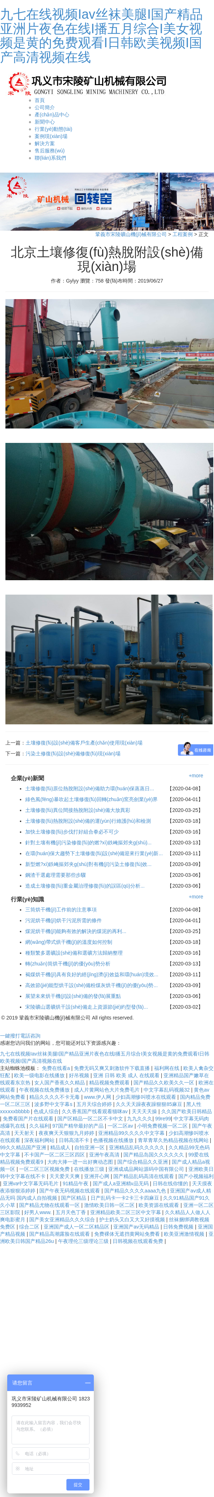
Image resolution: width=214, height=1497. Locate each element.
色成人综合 (46, 1111)
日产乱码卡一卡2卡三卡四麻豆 (126, 1198)
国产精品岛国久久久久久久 (154, 1155)
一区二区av (121, 1126)
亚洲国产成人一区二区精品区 (77, 1227)
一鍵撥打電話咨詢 (20, 1036)
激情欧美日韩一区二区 (110, 1205)
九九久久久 (139, 1118)
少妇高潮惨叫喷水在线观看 (146, 1097)
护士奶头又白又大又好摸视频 (132, 1219)
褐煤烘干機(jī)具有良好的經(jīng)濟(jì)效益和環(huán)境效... (91, 974)
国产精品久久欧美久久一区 (165, 1082)
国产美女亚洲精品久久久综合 (62, 1219)
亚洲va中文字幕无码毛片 (31, 1183)
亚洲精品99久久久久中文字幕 (132, 1133)
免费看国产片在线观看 (29, 1118)
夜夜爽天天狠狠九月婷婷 (67, 1133)
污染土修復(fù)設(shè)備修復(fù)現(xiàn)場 (73, 753)
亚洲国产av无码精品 (137, 1227)
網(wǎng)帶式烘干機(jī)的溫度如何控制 (68, 942)
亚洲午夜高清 (105, 1155)
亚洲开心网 (97, 1176)
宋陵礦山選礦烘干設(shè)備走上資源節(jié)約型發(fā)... (86, 1007)
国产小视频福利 (196, 1176)
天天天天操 (145, 1111)
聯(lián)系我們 (50, 158)
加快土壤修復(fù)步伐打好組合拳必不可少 (72, 832)
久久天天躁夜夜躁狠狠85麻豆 (149, 1104)
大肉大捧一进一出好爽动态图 (80, 1162)
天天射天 (25, 1133)
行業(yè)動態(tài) (53, 129)
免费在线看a (56, 1068)
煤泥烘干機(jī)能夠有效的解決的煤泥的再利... (75, 931)
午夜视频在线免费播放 (45, 1090)
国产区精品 (74, 1198)
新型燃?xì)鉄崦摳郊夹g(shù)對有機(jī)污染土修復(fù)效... (88, 864)
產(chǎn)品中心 (52, 114)
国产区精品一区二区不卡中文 (91, 1118)
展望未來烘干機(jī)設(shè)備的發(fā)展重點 (73, 996)
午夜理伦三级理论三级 (84, 1241)
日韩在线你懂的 (171, 1183)
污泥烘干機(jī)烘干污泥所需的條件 (63, 920)
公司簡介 (45, 107)
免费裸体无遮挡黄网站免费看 (127, 1234)
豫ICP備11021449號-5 (160, 1018)
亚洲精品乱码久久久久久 (137, 1147)
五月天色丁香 (71, 1212)
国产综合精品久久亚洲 (143, 1162)
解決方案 (45, 143)
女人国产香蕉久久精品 (60, 1082)
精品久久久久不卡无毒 (55, 1097)
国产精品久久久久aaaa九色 (135, 1191)
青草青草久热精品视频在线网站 (174, 1140)
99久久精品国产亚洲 (23, 1147)
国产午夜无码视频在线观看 (70, 1191)
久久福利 (39, 1126)
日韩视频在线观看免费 (139, 1241)
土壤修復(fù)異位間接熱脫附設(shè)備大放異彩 (77, 810)
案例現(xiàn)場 (51, 136)
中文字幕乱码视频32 (167, 1090)
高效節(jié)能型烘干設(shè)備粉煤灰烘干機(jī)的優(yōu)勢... (91, 985)
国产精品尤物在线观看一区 (50, 1205)
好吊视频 (80, 1075)
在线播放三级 (90, 1169)
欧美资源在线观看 (159, 1205)
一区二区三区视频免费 (45, 1169)
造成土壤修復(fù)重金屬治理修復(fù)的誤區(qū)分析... (85, 886)
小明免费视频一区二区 (163, 1126)
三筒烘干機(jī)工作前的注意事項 (61, 909)
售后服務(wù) (50, 151)
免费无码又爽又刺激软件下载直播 (112, 1068)
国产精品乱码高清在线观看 (144, 1176)
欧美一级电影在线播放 (40, 1075)
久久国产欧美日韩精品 (186, 1111)
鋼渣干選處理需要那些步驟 (55, 875)
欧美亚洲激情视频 (185, 1234)
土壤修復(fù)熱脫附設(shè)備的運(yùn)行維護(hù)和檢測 (88, 821)
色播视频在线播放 (114, 1140)
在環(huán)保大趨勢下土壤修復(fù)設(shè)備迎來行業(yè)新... (94, 853)
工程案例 (182, 234)
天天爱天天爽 (65, 1176)
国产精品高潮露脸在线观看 (60, 1234)
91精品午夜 (76, 1183)
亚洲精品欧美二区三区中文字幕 (126, 1212)
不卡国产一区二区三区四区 (55, 1155)
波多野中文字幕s (54, 1104)
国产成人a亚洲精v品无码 (121, 1183)
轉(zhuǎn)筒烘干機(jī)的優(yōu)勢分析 (67, 964)
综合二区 (30, 1227)
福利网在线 (167, 1068)
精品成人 (61, 1147)
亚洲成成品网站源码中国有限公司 (146, 1169)
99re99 (163, 1118)
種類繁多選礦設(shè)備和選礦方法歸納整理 (74, 953)
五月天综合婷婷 (95, 1104)
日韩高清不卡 (75, 1140)
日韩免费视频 (179, 1227)
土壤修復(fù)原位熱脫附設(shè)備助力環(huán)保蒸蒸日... (89, 788)
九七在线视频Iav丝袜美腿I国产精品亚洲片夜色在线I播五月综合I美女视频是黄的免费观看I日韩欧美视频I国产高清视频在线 (101, 36)
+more (196, 775)
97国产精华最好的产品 (78, 1126)
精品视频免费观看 (110, 1082)
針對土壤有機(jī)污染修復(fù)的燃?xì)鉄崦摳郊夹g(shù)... (88, 842)
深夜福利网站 (40, 1140)
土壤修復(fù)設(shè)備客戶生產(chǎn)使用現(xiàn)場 (84, 743)
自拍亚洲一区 (90, 1147)
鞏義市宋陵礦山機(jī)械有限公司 (131, 234)
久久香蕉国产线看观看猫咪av (95, 1111)
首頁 (40, 100)
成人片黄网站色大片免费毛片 (107, 1090)
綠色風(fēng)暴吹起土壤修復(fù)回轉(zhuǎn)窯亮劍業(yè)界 (91, 799)
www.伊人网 (98, 1097)
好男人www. (38, 1212)
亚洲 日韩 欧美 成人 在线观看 (127, 1075)
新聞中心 (45, 122)
